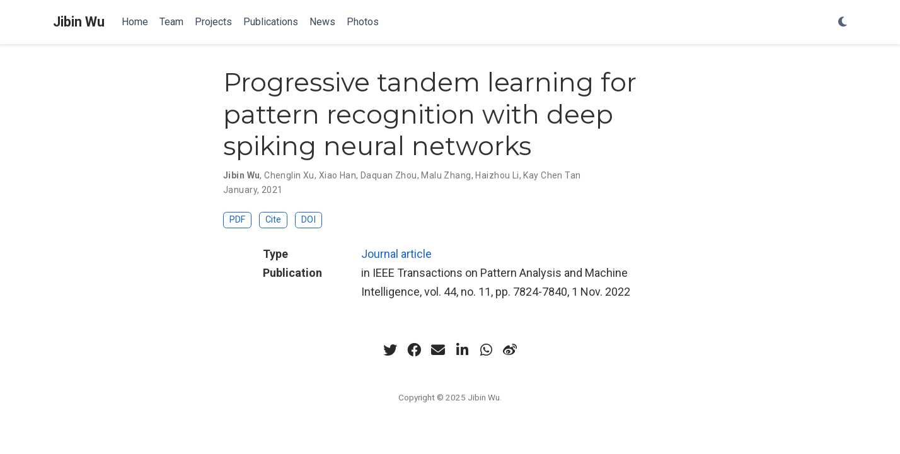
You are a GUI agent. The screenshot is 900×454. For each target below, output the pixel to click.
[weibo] (509, 349)
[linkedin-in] (462, 349)
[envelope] (438, 349)
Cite (273, 219)
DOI (308, 219)
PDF (237, 219)
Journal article (396, 253)
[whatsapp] (485, 349)
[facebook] (414, 349)
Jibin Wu (79, 22)
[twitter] (390, 349)
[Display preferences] (842, 22)
